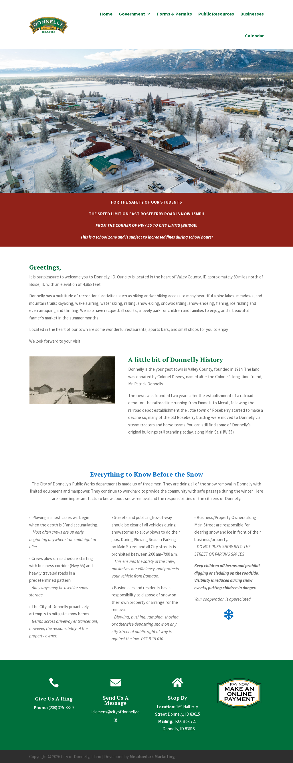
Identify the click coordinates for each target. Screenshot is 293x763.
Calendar (254, 35)
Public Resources (216, 14)
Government (132, 14)
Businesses (252, 14)
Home (106, 14)
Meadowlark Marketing (152, 756)
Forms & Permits (174, 14)
